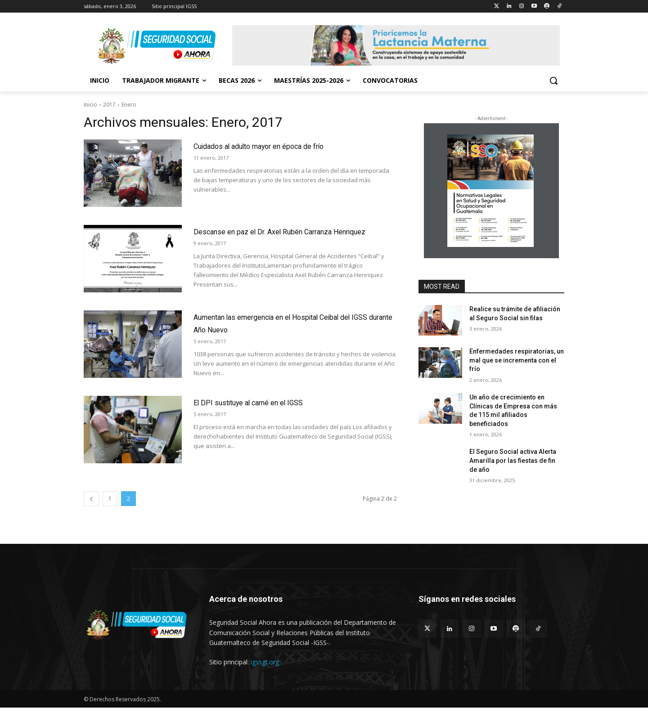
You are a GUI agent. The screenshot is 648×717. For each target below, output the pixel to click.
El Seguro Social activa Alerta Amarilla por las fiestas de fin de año (512, 460)
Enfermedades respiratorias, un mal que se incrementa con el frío (516, 360)
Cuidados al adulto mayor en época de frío (288, 145)
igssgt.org (265, 671)
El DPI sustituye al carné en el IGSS (271, 411)
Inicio (90, 104)
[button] (553, 80)
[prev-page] (91, 508)
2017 (109, 104)
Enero (129, 104)
